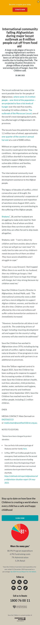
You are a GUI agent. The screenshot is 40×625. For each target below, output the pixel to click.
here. (25, 449)
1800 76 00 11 (20, 600)
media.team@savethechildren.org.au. (21, 423)
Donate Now (20, 9)
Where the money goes (19, 546)
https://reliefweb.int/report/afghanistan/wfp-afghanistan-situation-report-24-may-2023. (21, 479)
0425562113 (7, 419)
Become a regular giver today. (20, 5)
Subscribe (20, 518)
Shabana (5, 216)
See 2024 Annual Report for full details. (23, 572)
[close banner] (38, 2)
